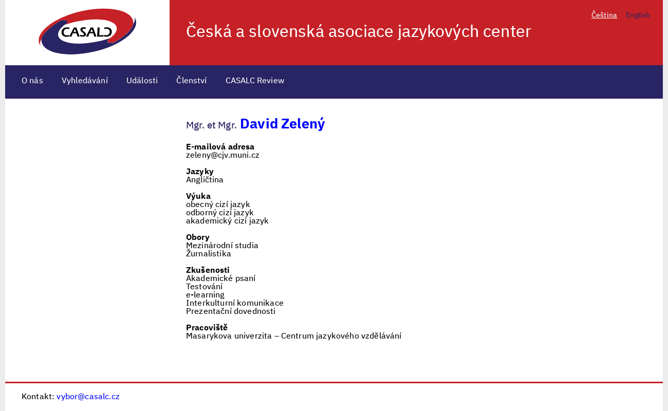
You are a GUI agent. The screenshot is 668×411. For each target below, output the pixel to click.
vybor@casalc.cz (88, 397)
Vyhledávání (85, 81)
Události (142, 81)
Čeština (604, 15)
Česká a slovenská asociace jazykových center (358, 32)
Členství (191, 81)
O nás (32, 81)
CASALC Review (255, 81)
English (638, 15)
